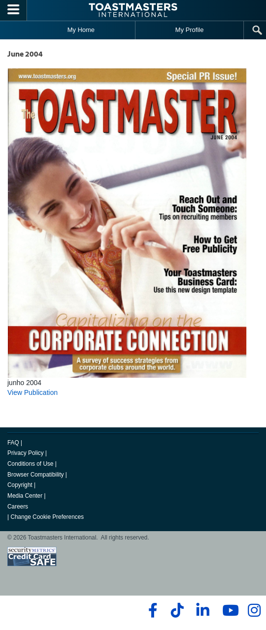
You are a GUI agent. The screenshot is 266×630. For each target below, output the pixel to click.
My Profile (189, 29)
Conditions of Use (30, 463)
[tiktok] (177, 610)
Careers (17, 506)
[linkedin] (202, 610)
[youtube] (228, 610)
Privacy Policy (25, 453)
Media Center (24, 495)
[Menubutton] (13, 10)
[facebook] (151, 610)
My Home (81, 29)
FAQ (13, 442)
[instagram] (254, 610)
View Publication (32, 392)
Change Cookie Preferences (46, 516)
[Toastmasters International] (133, 10)
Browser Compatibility (35, 474)
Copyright (19, 484)
